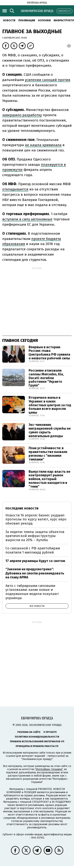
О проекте (50, 732)
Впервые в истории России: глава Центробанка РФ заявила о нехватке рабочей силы (49, 352)
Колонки (44, 20)
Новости (9, 20)
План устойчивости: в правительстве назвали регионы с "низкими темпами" (48, 453)
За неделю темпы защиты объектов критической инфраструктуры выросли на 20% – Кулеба (34, 536)
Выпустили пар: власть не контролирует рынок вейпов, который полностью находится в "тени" (49, 479)
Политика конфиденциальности (37, 736)
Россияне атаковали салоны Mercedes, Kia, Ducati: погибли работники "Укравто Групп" (46, 377)
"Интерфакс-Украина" (49, 769)
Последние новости (21, 508)
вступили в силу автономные (27, 219)
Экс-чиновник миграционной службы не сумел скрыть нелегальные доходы (50, 430)
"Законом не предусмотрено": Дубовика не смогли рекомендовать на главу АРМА (34, 573)
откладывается (15, 189)
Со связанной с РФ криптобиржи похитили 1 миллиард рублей (32, 550)
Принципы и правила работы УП (37, 746)
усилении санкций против (47, 80)
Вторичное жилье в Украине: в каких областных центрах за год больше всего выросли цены (50, 405)
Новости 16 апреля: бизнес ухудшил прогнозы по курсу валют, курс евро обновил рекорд (35, 519)
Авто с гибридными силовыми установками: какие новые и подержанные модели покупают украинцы (32, 592)
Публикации (26, 20)
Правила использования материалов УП (37, 741)
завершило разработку (22, 115)
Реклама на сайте (28, 732)
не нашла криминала (43, 145)
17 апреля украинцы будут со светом (35, 561)
